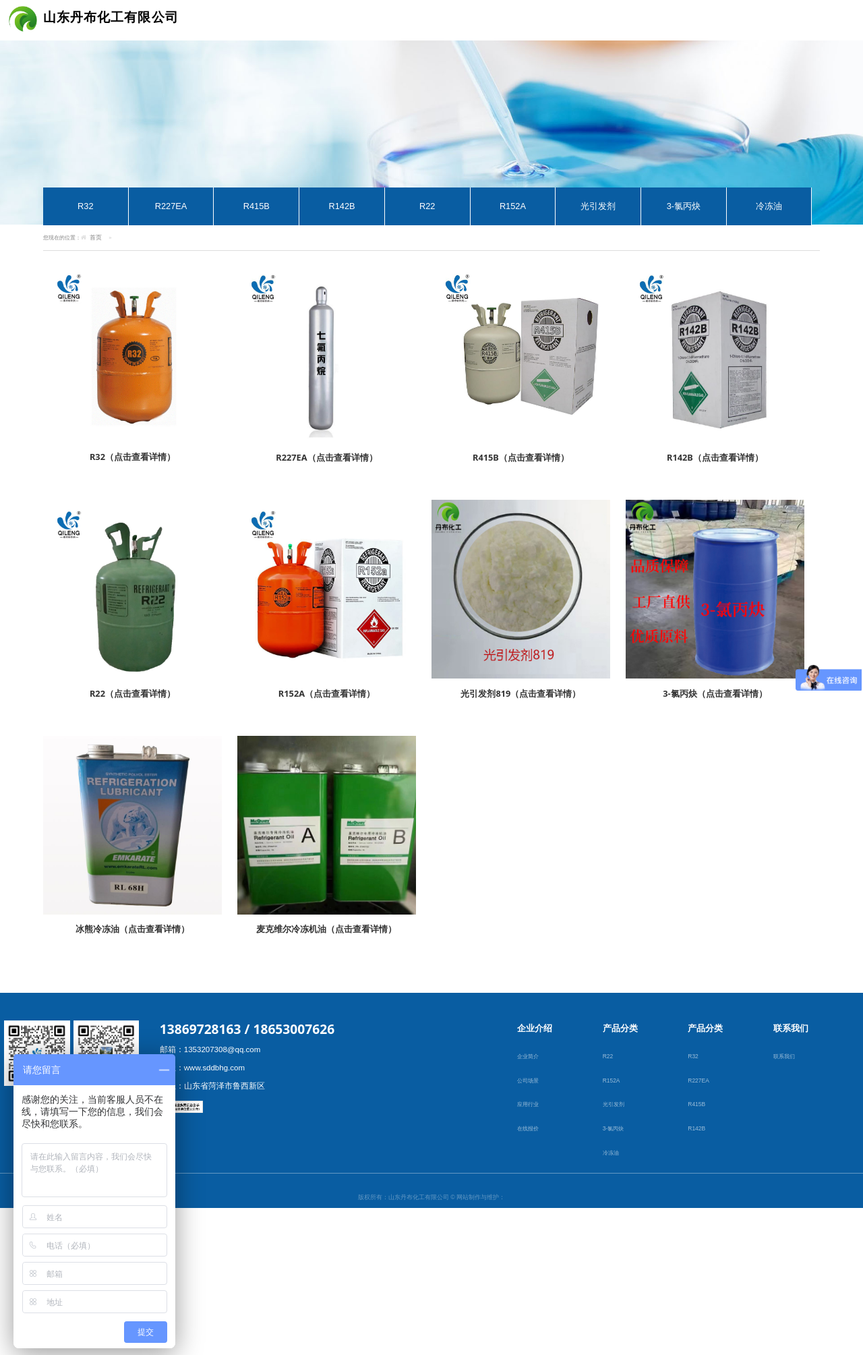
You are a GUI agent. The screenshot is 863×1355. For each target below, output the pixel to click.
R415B (256, 206)
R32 (85, 206)
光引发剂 (598, 206)
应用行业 (529, 1106)
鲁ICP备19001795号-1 (431, 1302)
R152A (513, 206)
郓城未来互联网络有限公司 (431, 1233)
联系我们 (785, 1057)
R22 (427, 206)
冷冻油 (769, 206)
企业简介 (529, 1057)
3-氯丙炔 (684, 206)
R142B (341, 206)
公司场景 (529, 1081)
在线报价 (529, 1129)
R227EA (171, 206)
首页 (96, 237)
